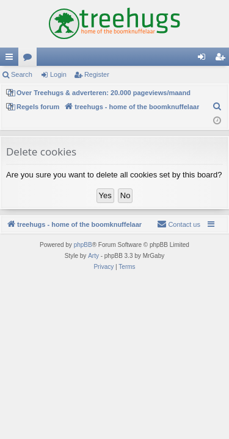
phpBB (83, 244)
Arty (93, 255)
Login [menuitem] (204, 59)
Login (58, 74)
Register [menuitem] (222, 59)
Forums (30, 59)
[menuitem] (217, 106)
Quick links (11, 59)
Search (21, 74)
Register (96, 74)
